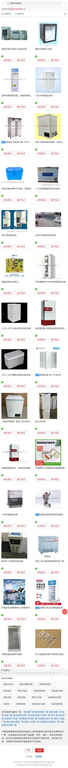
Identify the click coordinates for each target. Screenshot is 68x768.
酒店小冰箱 (36, 697)
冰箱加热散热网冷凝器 (11, 654)
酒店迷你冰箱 (57, 691)
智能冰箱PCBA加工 (10, 282)
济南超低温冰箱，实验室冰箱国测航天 (18, 468)
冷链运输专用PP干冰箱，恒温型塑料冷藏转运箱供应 (25, 188)
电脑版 (38, 756)
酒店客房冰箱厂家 (21, 715)
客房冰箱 (7, 691)
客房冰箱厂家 (41, 712)
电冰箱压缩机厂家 (15, 721)
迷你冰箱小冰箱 (38, 704)
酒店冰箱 (7, 697)
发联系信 (7, 60)
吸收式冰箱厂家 (29, 718)
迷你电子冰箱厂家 (13, 718)
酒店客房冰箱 (39, 691)
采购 (64, 612)
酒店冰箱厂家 (55, 712)
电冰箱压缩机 (57, 704)
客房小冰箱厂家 (32, 721)
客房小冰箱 (22, 691)
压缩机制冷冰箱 (54, 697)
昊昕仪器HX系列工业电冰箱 (14, 49)
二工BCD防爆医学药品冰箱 (47, 188)
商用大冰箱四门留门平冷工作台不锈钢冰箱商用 (27, 142)
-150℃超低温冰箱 (9, 514)
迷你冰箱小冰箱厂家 (40, 715)
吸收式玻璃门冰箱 (43, 49)
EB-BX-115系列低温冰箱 (12, 561)
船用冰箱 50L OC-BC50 (50, 375)
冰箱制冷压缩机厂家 (50, 721)
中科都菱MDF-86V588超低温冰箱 (50, 282)
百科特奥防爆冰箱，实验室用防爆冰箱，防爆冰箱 (24, 95)
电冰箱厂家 (29, 712)
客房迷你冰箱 (44, 684)
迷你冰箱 (21, 697)
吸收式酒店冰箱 (26, 684)
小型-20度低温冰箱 (44, 95)
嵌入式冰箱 (40, 421)
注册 (39, 750)
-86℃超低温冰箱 (8, 235)
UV (50, 673)
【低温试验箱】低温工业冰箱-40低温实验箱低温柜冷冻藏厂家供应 (31, 421)
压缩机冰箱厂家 (45, 718)
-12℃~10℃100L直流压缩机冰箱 (16, 328)
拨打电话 (21, 60)
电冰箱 (6, 704)
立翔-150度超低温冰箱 (45, 235)
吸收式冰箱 (8, 684)
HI (21, 673)
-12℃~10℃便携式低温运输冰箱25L (17, 375)
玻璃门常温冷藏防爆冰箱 (51, 608)
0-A (2, 673)
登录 (29, 750)
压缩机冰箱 (20, 704)
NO (34, 673)
